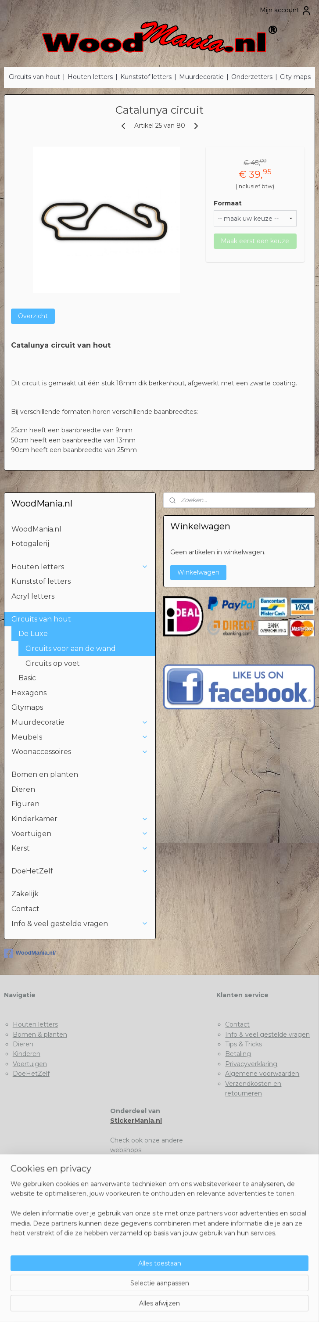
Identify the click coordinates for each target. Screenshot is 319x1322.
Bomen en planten (44, 774)
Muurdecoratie (201, 77)
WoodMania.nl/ (30, 953)
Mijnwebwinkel (251, 1306)
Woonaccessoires (79, 751)
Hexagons (29, 693)
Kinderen (26, 1054)
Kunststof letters (146, 77)
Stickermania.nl (133, 1160)
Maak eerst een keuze (255, 241)
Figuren (25, 804)
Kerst (79, 848)
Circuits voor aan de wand (70, 648)
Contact (25, 909)
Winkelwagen (198, 572)
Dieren (23, 789)
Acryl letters (32, 596)
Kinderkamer (79, 819)
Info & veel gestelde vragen (79, 924)
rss (143, 1306)
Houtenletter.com (138, 1170)
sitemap (126, 1306)
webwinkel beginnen (175, 1306)
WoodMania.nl (36, 529)
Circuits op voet (52, 663)
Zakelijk (25, 894)
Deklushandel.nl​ (134, 1180)
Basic (27, 678)
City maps (295, 77)
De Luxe (83, 633)
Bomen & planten (40, 1034)
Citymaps (27, 707)
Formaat (228, 203)
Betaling (238, 1054)
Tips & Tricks (243, 1044)
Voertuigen (79, 834)
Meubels (79, 737)
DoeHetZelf (79, 871)
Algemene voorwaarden (262, 1074)
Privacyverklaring (251, 1064)
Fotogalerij (30, 543)
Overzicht (33, 316)
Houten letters (90, 77)
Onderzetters (251, 77)
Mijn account (286, 10)
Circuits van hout (34, 77)
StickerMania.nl (136, 1120)
